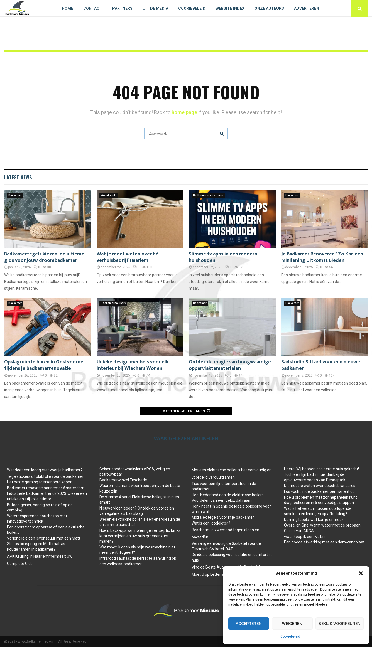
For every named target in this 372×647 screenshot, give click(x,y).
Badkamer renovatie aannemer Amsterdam (45, 488)
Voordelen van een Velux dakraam (222, 500)
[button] (361, 573)
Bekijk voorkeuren (340, 623)
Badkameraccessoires (208, 195)
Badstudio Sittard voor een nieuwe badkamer (320, 365)
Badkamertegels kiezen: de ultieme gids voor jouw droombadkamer (44, 257)
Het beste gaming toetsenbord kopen (39, 482)
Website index (230, 8)
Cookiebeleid (290, 636)
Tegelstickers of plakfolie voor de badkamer (45, 476)
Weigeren (292, 623)
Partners (122, 8)
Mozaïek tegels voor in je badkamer (223, 517)
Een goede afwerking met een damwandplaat (324, 542)
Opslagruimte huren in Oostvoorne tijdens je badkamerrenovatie (43, 365)
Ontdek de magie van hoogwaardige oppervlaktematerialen (230, 365)
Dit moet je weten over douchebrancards (319, 485)
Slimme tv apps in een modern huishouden (223, 257)
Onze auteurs (269, 8)
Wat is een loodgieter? (211, 523)
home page (184, 112)
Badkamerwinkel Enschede (123, 480)
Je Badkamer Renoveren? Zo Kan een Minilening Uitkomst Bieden (322, 257)
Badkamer (15, 195)
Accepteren (249, 623)
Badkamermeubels (113, 303)
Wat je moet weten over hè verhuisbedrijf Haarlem (127, 257)
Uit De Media (155, 8)
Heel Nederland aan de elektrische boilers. (228, 495)
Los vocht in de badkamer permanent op (319, 491)
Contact (92, 8)
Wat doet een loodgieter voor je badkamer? (44, 470)
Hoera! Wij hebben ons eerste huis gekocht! (321, 469)
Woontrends (109, 195)
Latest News (18, 177)
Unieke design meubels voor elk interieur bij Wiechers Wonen (132, 365)
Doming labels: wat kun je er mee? (314, 519)
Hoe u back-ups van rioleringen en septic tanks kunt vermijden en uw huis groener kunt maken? (139, 535)
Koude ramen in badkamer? (31, 549)
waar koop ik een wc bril (304, 536)
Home (67, 8)
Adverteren (306, 8)
